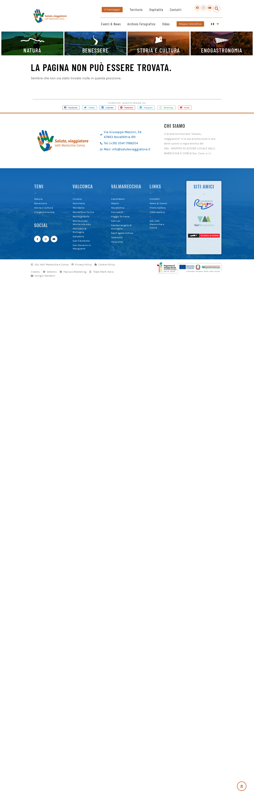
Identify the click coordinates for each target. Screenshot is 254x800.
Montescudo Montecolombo (82, 223)
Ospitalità (156, 9)
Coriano (77, 199)
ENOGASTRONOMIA (221, 50)
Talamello (117, 237)
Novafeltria (117, 207)
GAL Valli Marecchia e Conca (157, 224)
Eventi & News (111, 24)
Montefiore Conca (83, 212)
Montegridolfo (81, 216)
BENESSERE (95, 50)
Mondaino (78, 207)
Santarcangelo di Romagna (121, 227)
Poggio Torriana (120, 216)
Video (166, 24)
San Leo (116, 221)
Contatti (175, 9)
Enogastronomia (44, 212)
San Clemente (81, 240)
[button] (216, 8)
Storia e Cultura (43, 207)
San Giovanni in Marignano (82, 247)
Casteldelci (118, 199)
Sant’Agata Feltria (122, 233)
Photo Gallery (158, 207)
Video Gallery (157, 212)
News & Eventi (158, 203)
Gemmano (79, 203)
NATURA (32, 50)
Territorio (136, 9)
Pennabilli (117, 212)
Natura (38, 199)
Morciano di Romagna (80, 230)
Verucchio (117, 241)
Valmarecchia (126, 186)
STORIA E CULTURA (158, 50)
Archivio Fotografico (142, 24)
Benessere (40, 203)
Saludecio (78, 236)
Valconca (83, 186)
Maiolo (115, 203)
